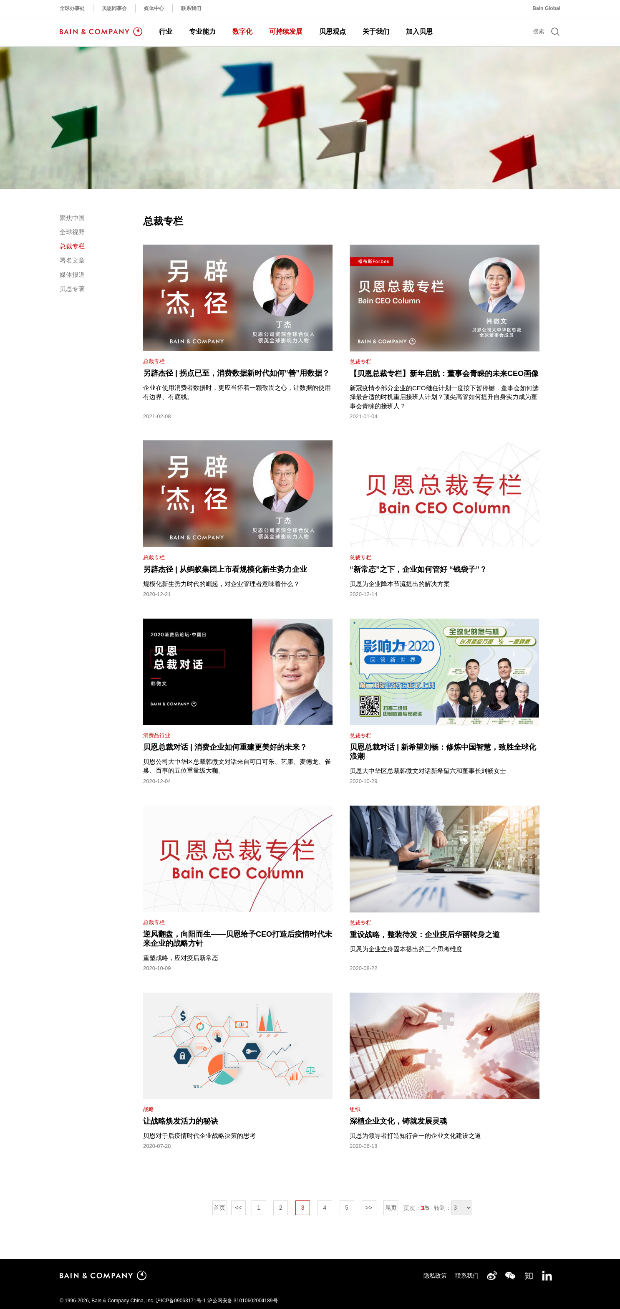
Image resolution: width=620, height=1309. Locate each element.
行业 (165, 31)
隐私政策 (435, 1275)
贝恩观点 (332, 31)
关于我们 (376, 31)
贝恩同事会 (114, 8)
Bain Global (546, 8)
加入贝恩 (419, 31)
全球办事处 (72, 8)
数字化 (242, 31)
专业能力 (202, 31)
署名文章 (72, 260)
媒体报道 (72, 274)
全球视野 (72, 231)
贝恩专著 (72, 288)
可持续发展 (285, 31)
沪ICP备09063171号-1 (181, 1301)
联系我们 (191, 8)
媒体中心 (154, 8)
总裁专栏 (72, 246)
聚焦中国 (72, 217)
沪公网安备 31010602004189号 (242, 1301)
